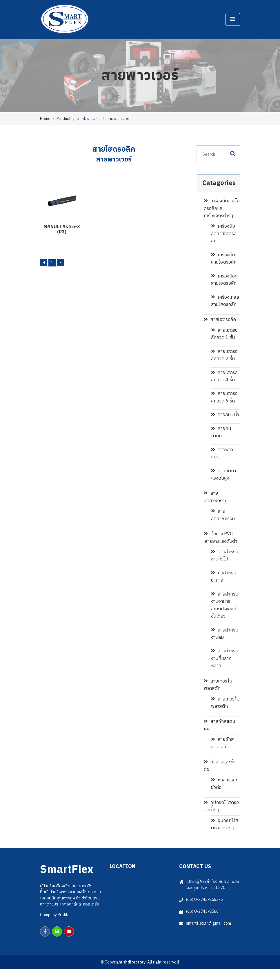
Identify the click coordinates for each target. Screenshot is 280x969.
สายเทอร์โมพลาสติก (218, 684)
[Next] (60, 262)
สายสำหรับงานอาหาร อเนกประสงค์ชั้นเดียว (224, 605)
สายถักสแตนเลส (219, 725)
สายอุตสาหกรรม (216, 497)
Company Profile (55, 915)
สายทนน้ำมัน (221, 432)
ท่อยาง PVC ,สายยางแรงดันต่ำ (220, 537)
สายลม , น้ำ (225, 415)
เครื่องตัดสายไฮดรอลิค (224, 258)
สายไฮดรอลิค (220, 320)
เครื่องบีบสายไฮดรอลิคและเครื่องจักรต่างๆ (222, 208)
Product (64, 118)
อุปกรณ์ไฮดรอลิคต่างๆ (221, 806)
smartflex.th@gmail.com (208, 923)
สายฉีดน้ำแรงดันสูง (223, 474)
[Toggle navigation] (233, 19)
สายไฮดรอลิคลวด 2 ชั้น (224, 355)
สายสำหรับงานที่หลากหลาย (224, 658)
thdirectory (134, 962)
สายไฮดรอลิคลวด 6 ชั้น (224, 397)
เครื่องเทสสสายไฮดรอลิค (225, 301)
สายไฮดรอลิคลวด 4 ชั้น (224, 376)
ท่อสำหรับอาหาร (223, 576)
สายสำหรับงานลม (224, 633)
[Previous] (43, 262)
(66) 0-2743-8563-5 (204, 899)
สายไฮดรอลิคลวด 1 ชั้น (224, 334)
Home (45, 118)
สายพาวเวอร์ (222, 453)
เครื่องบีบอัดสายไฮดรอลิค (224, 233)
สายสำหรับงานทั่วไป (224, 555)
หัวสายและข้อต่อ (219, 765)
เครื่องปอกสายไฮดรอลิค (224, 279)
